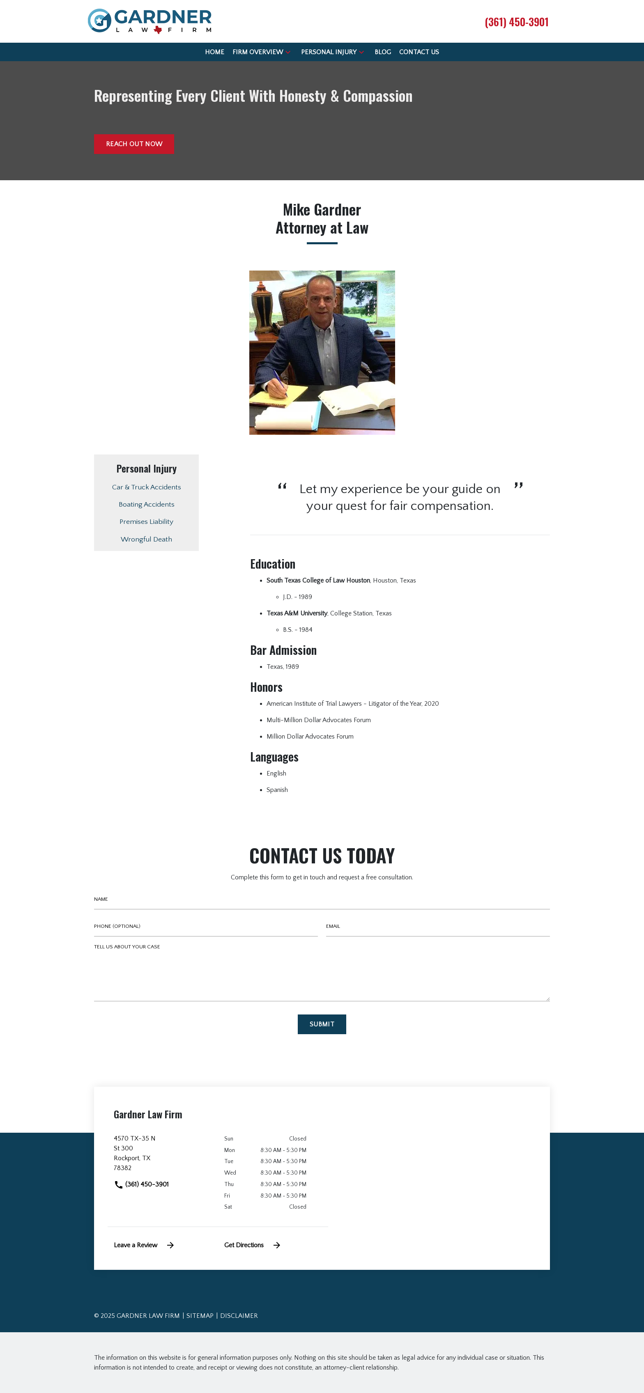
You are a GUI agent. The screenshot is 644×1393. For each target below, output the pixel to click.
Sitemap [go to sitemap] (200, 1316)
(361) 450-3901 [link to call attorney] (141, 1184)
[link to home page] (150, 21)
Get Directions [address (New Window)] (253, 1245)
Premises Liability (146, 522)
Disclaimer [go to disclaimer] (239, 1316)
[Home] (214, 52)
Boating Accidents (147, 504)
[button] (288, 52)
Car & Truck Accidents (146, 487)
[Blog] (383, 52)
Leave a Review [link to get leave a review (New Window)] (144, 1245)
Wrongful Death (146, 539)
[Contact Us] (419, 52)
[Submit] (322, 1024)
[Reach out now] (134, 144)
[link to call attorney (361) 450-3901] (516, 21)
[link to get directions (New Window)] (163, 1157)
